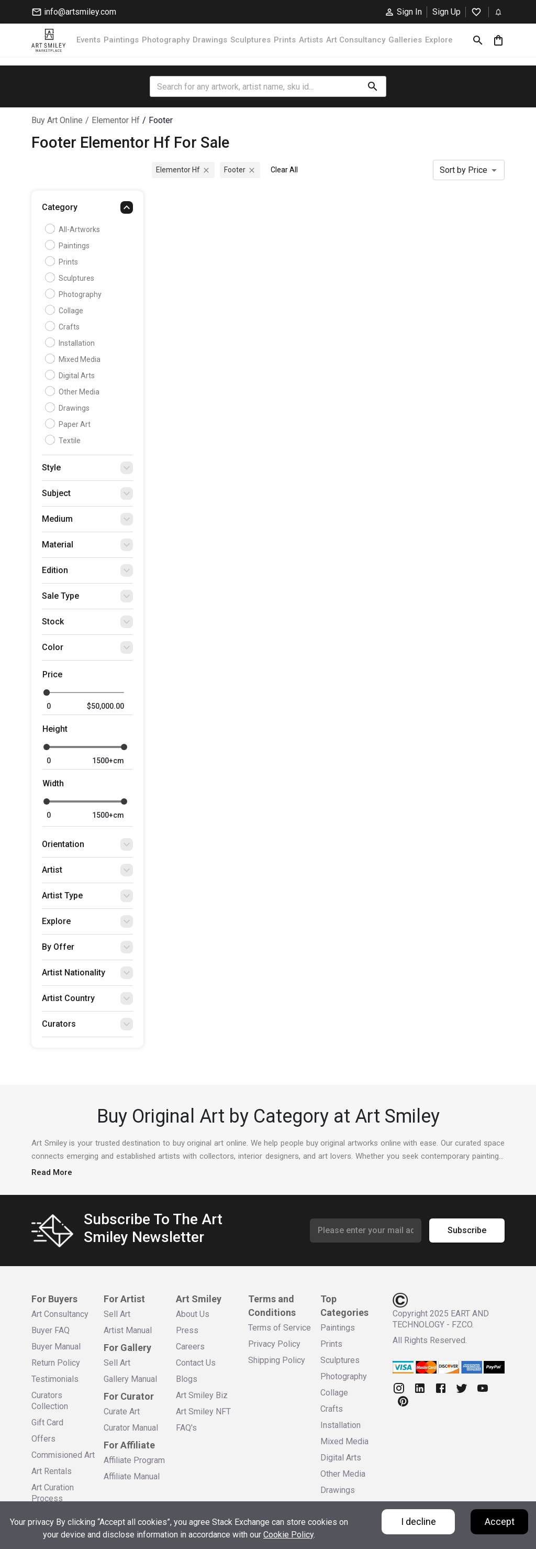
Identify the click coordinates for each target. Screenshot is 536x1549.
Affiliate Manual (132, 1476)
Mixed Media (74, 359)
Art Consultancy (355, 40)
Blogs (186, 1379)
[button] (87, 210)
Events (88, 40)
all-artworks (74, 229)
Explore (439, 40)
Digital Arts (71, 375)
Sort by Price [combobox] (463, 170)
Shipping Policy (276, 1360)
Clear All (284, 170)
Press (187, 1330)
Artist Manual (128, 1330)
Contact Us (196, 1363)
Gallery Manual (130, 1379)
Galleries (405, 40)
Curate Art (122, 1411)
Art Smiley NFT (203, 1411)
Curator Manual (131, 1428)
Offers (43, 1439)
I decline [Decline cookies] (418, 1521)
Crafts (64, 327)
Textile (64, 440)
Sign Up (446, 12)
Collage (65, 310)
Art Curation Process (52, 1492)
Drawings (210, 40)
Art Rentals (51, 1471)
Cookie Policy (288, 1535)
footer (161, 120)
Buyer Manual (56, 1347)
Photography (165, 40)
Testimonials (55, 1379)
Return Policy (55, 1363)
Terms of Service (279, 1328)
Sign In (403, 12)
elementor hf (116, 120)
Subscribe (467, 1230)
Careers (190, 1347)
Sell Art (117, 1314)
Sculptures (250, 40)
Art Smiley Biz (202, 1395)
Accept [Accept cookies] (500, 1521)
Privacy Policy (274, 1344)
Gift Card (47, 1422)
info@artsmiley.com (73, 12)
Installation (71, 343)
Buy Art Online (57, 120)
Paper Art (69, 424)
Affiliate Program (134, 1460)
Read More (51, 1172)
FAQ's (186, 1428)
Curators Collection (49, 1400)
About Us (192, 1314)
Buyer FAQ (50, 1330)
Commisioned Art (63, 1455)
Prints (285, 40)
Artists (311, 40)
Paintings (121, 40)
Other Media (73, 392)
